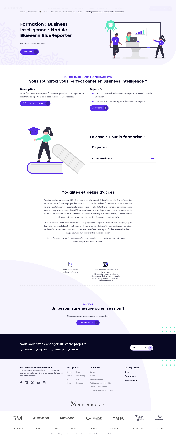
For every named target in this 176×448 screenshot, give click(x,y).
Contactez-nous (89, 323)
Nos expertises (53, 8)
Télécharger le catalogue (36, 103)
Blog (122, 8)
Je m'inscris (30, 52)
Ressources (103, 8)
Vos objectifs (66, 8)
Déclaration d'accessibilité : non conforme (108, 434)
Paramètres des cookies (84, 434)
